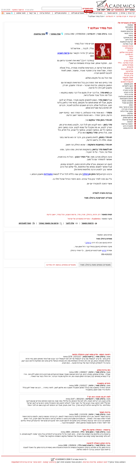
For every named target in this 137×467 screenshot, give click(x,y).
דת (99, 215)
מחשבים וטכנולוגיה (125, 96)
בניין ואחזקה (128, 38)
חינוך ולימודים (127, 86)
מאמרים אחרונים (95, 13)
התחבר (15, 10)
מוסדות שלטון (128, 65)
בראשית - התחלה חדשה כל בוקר (96, 430)
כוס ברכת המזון (103, 370)
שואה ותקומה (128, 78)
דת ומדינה (109, 16)
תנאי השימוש (102, 462)
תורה (83, 215)
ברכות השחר (104, 412)
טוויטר (8, 13)
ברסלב (86, 174)
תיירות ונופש (128, 128)
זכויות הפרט (128, 61)
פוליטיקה (129, 71)
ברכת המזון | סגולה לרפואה (98, 443)
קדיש (104, 250)
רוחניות (130, 122)
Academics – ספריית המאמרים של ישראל (84, 219)
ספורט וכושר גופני (126, 107)
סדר (79, 215)
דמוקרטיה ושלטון (126, 52)
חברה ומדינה (121, 16)
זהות (131, 59)
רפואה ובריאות (127, 124)
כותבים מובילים (60, 13)
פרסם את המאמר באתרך (49, 223)
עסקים (130, 113)
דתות (131, 56)
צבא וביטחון (128, 73)
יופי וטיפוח (129, 88)
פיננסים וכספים (127, 115)
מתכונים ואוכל (127, 103)
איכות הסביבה (127, 46)
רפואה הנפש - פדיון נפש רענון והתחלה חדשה (91, 354)
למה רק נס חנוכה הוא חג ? (98, 397)
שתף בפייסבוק (39, 34)
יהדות (95, 215)
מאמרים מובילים (77, 13)
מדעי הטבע (128, 92)
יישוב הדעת (51, 215)
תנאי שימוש (21, 13)
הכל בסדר (61, 215)
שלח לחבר (70, 223)
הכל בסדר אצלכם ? (95, 16)
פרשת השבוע (71, 215)
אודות (123, 13)
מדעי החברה (128, 90)
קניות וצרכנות (127, 120)
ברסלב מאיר (102, 34)
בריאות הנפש (88, 357)
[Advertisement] (81, 21)
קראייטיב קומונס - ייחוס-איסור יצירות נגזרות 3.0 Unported (33, 462)
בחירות (130, 50)
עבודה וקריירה (127, 109)
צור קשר (32, 13)
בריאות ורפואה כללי (86, 445)
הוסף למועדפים (25, 223)
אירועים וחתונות (127, 31)
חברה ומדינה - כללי (125, 63)
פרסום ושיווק (128, 118)
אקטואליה (129, 48)
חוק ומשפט (128, 84)
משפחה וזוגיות (127, 101)
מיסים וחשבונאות (126, 99)
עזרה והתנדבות (127, 69)
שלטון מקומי (128, 80)
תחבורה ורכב (128, 126)
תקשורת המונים (127, 82)
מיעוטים (130, 67)
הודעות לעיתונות (126, 42)
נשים (131, 105)
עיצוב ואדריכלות (126, 111)
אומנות (130, 25)
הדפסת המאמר (87, 223)
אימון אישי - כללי (87, 432)
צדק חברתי (128, 75)
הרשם (21, 10)
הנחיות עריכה (45, 13)
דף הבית (131, 13)
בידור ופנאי (128, 33)
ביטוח (131, 35)
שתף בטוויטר (56, 34)
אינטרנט (129, 29)
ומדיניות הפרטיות (89, 462)
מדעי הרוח (129, 94)
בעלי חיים (129, 40)
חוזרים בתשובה (103, 383)
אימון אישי (129, 27)
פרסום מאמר (112, 13)
